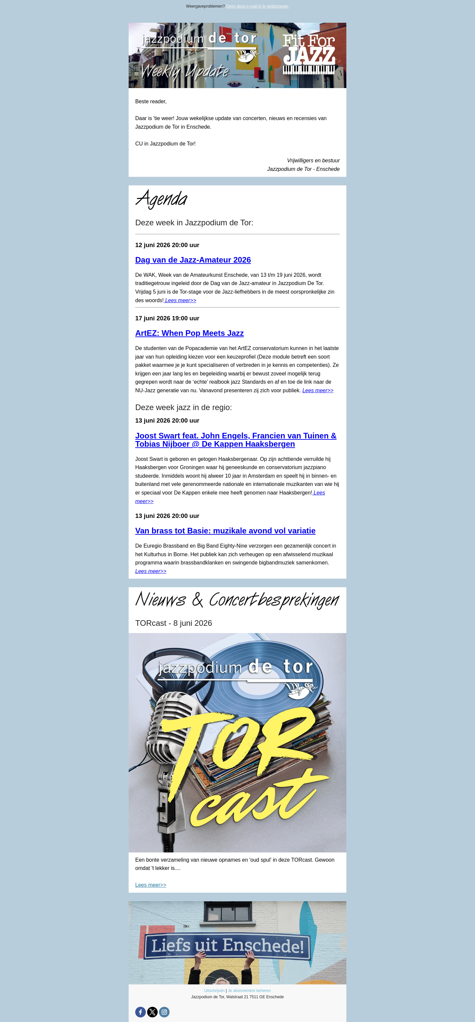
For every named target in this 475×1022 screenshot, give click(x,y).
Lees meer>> (180, 300)
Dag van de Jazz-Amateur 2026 (193, 259)
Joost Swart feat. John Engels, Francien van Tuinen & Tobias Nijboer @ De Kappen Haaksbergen (235, 440)
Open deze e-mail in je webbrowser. (257, 6)
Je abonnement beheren (249, 990)
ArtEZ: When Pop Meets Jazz (189, 333)
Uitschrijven (214, 990)
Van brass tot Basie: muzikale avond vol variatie (225, 530)
